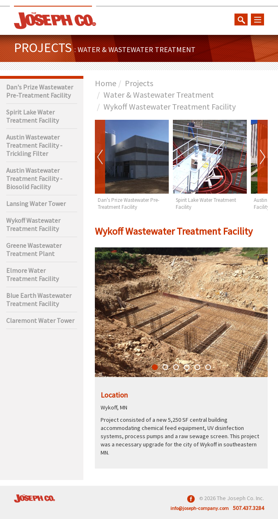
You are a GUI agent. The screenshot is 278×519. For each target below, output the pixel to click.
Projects (139, 83)
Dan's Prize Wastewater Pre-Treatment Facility (128, 203)
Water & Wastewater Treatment (158, 94)
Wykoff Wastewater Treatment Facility (169, 106)
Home (105, 83)
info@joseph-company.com (199, 508)
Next (262, 157)
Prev (100, 157)
